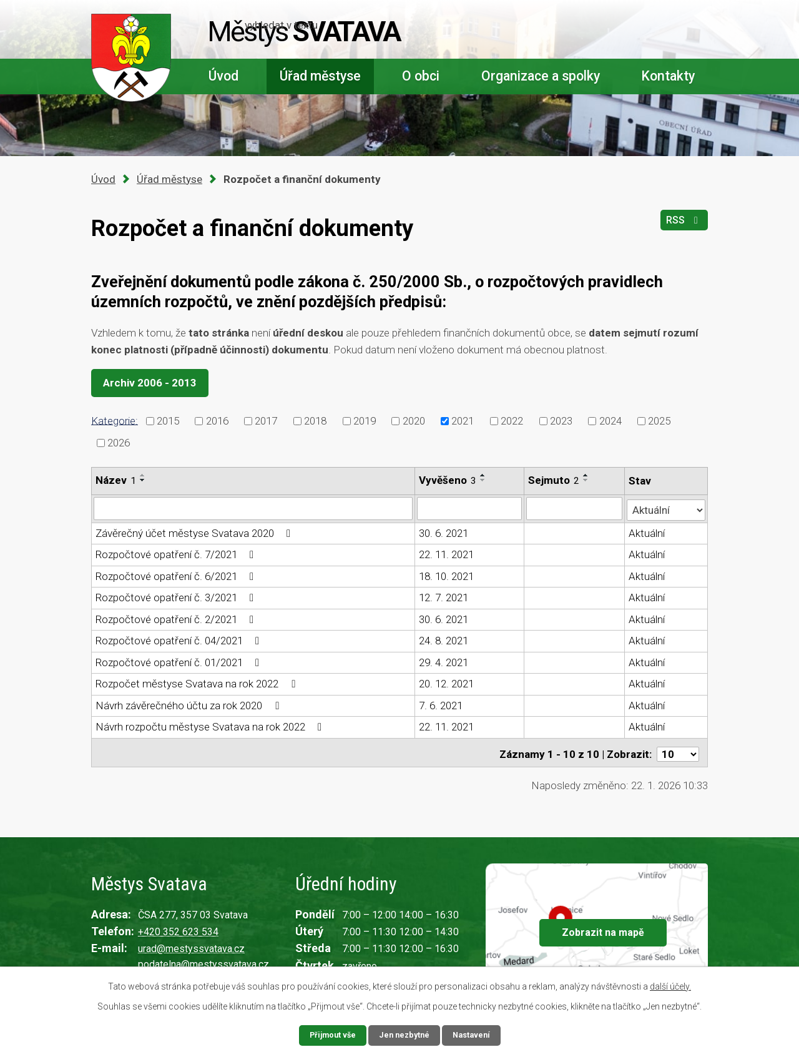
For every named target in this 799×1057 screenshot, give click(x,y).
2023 (561, 421)
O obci (420, 76)
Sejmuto (554, 480)
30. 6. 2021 (444, 532)
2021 (462, 421)
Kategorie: (114, 420)
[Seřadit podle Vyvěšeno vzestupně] (484, 475)
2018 (315, 421)
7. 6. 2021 (441, 704)
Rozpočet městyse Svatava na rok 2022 (198, 682)
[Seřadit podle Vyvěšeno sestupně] (484, 480)
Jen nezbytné (405, 1035)
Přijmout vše (329, 1035)
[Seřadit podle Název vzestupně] (143, 475)
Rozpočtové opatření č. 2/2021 (177, 618)
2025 (659, 421)
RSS (682, 225)
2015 (168, 421)
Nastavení (475, 1035)
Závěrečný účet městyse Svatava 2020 (195, 532)
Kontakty (668, 76)
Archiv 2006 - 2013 (154, 382)
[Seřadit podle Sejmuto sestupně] (587, 480)
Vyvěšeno (448, 480)
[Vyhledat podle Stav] (666, 507)
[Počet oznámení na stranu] (678, 749)
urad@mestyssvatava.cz (191, 945)
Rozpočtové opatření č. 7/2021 (177, 553)
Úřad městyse (320, 76)
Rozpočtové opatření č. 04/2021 (180, 639)
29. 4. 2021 (444, 661)
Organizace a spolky (540, 76)
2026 (118, 442)
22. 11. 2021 (446, 553)
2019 (364, 421)
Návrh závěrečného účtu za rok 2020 (189, 704)
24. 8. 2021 (444, 639)
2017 (266, 421)
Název (116, 480)
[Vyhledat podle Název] (253, 508)
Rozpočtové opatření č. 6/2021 (177, 575)
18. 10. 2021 (446, 575)
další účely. (670, 985)
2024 (610, 421)
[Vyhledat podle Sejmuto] (575, 508)
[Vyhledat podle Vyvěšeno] (470, 508)
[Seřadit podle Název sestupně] (143, 480)
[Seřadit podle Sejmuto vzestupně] (587, 475)
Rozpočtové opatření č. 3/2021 (177, 596)
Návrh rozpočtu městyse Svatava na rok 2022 (211, 725)
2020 (414, 421)
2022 (512, 421)
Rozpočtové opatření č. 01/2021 (180, 661)
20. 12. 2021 (446, 682)
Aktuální (647, 532)
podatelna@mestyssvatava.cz (203, 960)
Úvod (223, 76)
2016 (217, 421)
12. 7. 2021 (444, 596)
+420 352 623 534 (178, 928)
